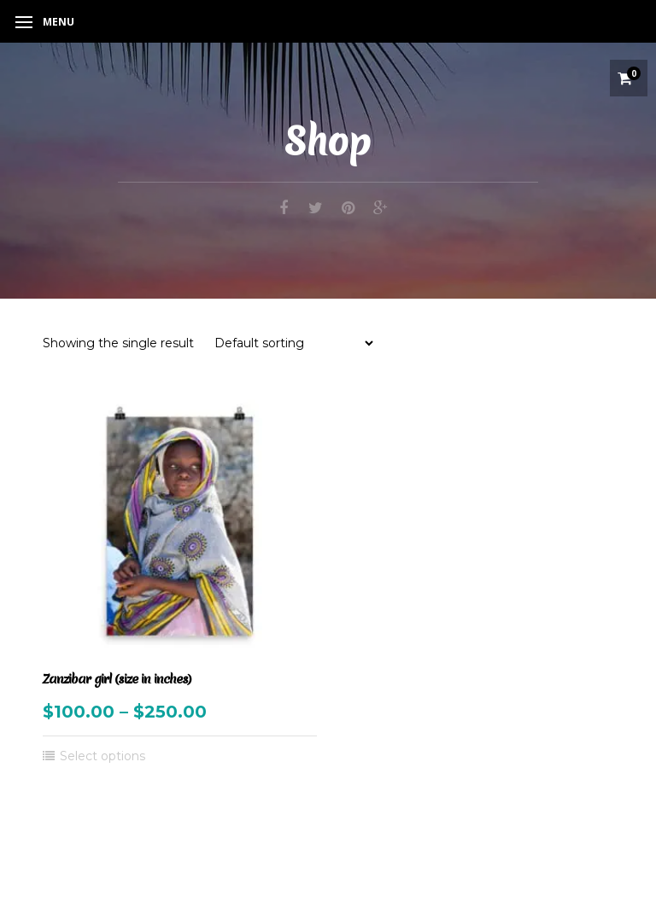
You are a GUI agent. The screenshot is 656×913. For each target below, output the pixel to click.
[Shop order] (293, 343)
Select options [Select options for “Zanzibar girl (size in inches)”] (102, 756)
